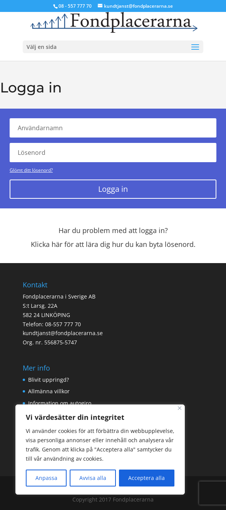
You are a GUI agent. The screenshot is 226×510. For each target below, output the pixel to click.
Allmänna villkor (49, 391)
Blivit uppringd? (48, 379)
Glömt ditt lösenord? (31, 170)
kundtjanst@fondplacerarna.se (63, 333)
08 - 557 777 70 (75, 6)
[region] (100, 449)
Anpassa (46, 477)
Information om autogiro (59, 403)
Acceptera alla (146, 477)
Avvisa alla (92, 477)
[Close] (179, 408)
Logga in (113, 189)
